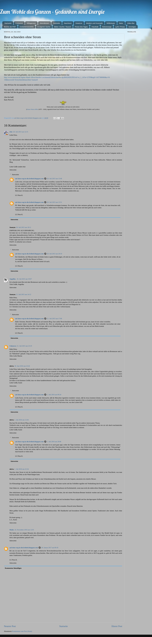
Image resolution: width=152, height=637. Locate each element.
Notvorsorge (106, 27)
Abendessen (44, 23)
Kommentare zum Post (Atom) (22, 631)
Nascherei (68, 23)
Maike (11, 530)
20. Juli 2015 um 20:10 (54, 254)
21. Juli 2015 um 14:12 (23, 294)
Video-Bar (130, 23)
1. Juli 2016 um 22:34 (21, 469)
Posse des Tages (81, 27)
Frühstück (19, 23)
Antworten (12, 170)
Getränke (56, 23)
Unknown (12, 346)
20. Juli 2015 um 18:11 (23, 227)
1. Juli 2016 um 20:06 (54, 442)
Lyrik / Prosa (120, 27)
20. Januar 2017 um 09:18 (49, 547)
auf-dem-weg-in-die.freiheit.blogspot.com (29, 178)
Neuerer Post (10, 626)
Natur (121, 23)
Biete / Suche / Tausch (62, 27)
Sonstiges (132, 27)
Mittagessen (31, 23)
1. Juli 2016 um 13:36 (21, 420)
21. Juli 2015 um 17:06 (54, 318)
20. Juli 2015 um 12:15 (20, 132)
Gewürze (78, 23)
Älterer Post (116, 626)
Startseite (7, 23)
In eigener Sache (43, 27)
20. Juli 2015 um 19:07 (24, 279)
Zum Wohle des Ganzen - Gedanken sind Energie (52, 11)
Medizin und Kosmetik (94, 23)
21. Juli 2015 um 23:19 (24, 346)
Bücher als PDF (10, 27)
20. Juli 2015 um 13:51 (54, 202)
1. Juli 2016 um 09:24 (54, 395)
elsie (10, 132)
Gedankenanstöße (27, 27)
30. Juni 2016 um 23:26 (22, 366)
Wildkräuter (111, 23)
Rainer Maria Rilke (32, 109)
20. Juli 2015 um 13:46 (54, 178)
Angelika (12, 279)
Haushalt (95, 27)
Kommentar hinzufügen (13, 568)
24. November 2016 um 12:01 (24, 530)
